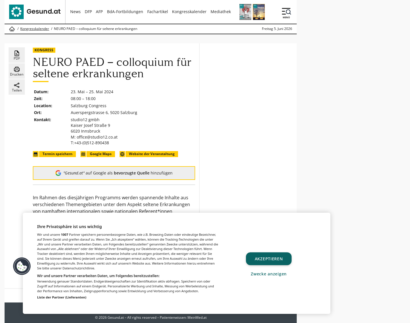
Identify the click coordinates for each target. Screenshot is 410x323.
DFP (88, 11)
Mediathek (221, 11)
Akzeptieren (269, 258)
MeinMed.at (197, 317)
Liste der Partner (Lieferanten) (61, 297)
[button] (22, 266)
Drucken (16, 71)
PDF (16, 55)
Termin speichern (52, 154)
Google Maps (96, 154)
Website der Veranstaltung (147, 154)
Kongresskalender (189, 11)
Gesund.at (116, 317)
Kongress (44, 50)
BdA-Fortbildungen (125, 11)
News (75, 11)
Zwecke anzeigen (269, 274)
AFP (99, 11)
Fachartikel (157, 11)
